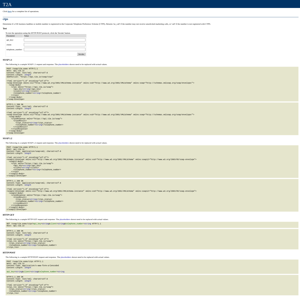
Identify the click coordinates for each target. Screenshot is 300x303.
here (10, 11)
